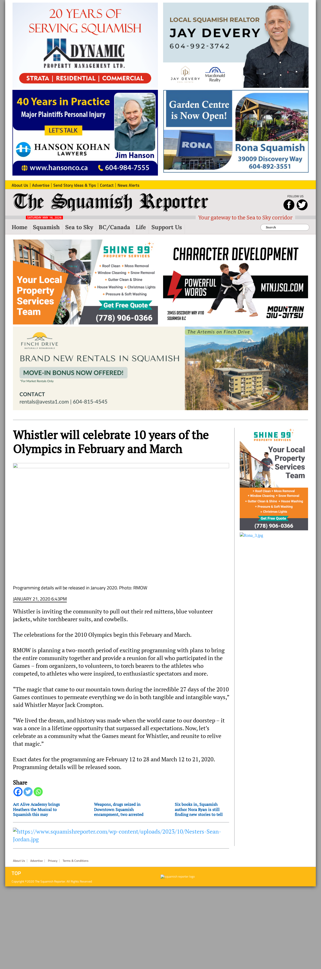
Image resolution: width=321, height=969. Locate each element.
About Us (19, 840)
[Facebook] (18, 771)
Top (16, 852)
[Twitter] (28, 771)
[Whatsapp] (38, 771)
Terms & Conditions (76, 840)
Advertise (36, 840)
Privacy (52, 840)
